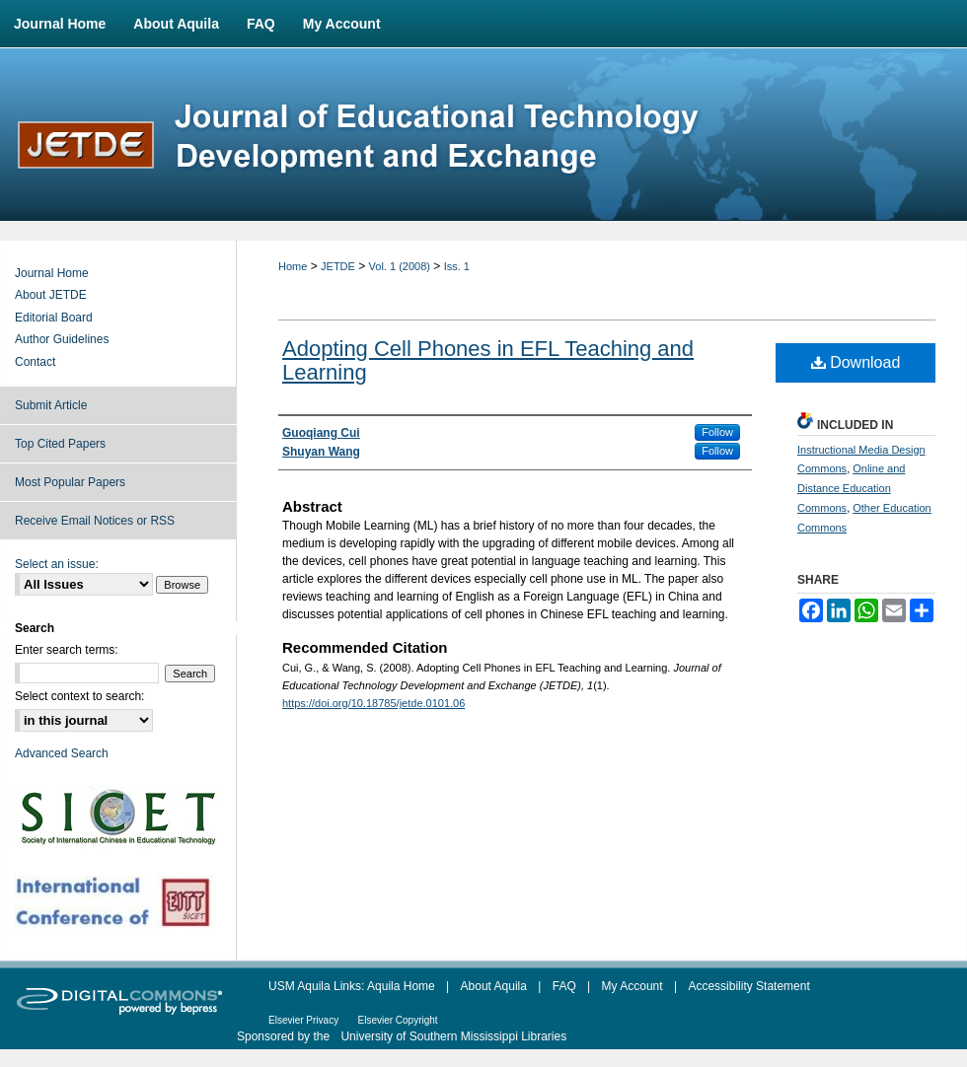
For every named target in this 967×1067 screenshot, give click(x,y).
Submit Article (51, 405)
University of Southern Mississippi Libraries (453, 1036)
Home (292, 266)
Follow (717, 432)
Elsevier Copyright (397, 1020)
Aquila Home (401, 986)
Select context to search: (79, 696)
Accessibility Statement (748, 986)
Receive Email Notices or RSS (95, 521)
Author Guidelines (62, 339)
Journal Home (52, 273)
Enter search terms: (66, 650)
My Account (632, 986)
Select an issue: (57, 564)
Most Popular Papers (70, 482)
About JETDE (51, 295)
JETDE (338, 266)
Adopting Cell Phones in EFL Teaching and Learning (488, 360)
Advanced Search (62, 753)
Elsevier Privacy (303, 1020)
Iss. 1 (457, 266)
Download (856, 362)
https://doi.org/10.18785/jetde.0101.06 (373, 703)
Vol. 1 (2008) (399, 266)
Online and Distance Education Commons (851, 488)
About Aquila (494, 986)
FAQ (564, 986)
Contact (35, 362)
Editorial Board (54, 317)
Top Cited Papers (60, 444)
